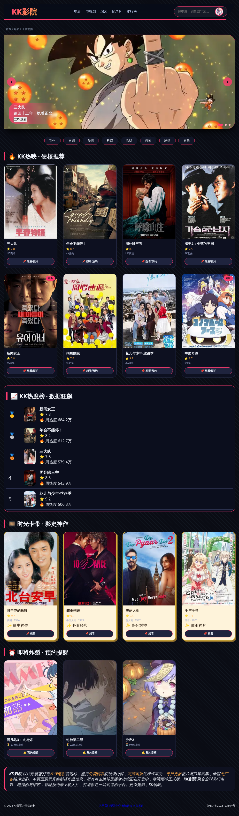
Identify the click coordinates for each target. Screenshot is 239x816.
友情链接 (127, 805)
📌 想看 (30, 633)
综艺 (103, 11)
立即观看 (20, 119)
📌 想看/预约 (30, 261)
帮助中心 (115, 805)
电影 (77, 11)
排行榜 (132, 11)
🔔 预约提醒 (30, 752)
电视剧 (91, 11)
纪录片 (117, 11)
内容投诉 (138, 805)
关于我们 (104, 805)
